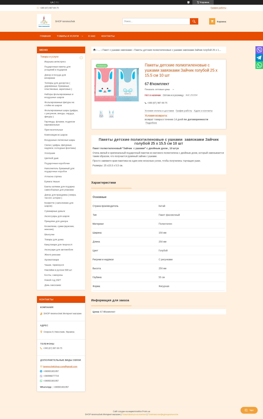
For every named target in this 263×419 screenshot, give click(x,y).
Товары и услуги (68, 36)
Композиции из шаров (55, 135)
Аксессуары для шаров (56, 216)
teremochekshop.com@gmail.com (60, 366)
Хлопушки (49, 153)
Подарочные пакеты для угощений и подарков (57, 68)
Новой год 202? (52, 280)
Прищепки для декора (56, 221)
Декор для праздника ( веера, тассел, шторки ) (60, 196)
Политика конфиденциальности (163, 414)
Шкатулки (49, 234)
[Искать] (194, 21)
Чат (249, 410)
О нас (91, 36)
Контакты (108, 36)
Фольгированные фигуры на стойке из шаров (59, 104)
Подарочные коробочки (57, 163)
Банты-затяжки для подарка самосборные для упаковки (59, 188)
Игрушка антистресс (55, 61)
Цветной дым (51, 158)
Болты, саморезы (53, 275)
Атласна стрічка (53, 176)
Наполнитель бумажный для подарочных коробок (59, 170)
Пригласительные (53, 129)
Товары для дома (53, 239)
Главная (45, 36)
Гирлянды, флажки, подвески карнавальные (59, 123)
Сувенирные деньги (54, 211)
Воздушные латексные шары (59, 140)
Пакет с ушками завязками (117, 50)
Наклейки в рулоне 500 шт (58, 270)
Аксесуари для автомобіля (58, 249)
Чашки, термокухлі (54, 265)
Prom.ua (146, 411)
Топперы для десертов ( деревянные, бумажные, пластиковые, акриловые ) (58, 86)
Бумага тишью (52, 181)
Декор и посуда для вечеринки (55, 76)
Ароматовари (51, 259)
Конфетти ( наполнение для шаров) (58, 204)
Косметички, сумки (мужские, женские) (59, 228)
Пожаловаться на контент (134, 414)
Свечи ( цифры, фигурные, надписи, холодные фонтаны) (60, 146)
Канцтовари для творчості (58, 244)
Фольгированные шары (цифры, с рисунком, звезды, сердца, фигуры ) (61, 113)
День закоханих (52, 285)
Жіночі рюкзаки (52, 254)
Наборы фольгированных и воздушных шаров (58, 96)
